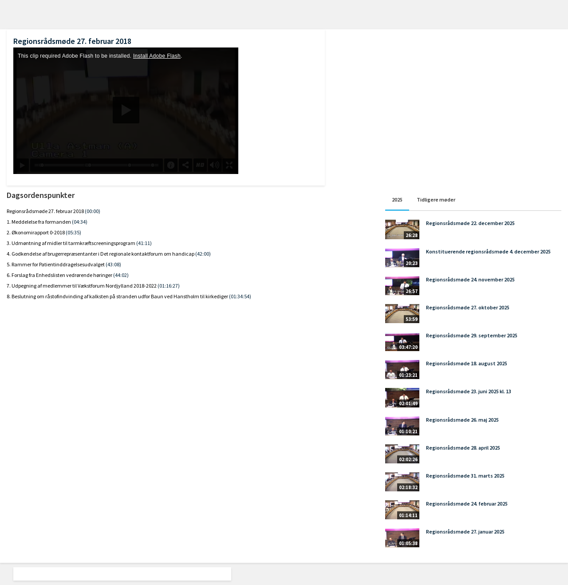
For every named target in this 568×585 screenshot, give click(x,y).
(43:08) (113, 264)
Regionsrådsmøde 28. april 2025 (463, 447)
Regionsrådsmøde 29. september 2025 (471, 335)
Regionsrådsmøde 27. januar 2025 (465, 531)
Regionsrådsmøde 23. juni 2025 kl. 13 (468, 391)
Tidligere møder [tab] (436, 199)
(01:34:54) (240, 296)
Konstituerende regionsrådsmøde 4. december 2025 (488, 251)
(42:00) (203, 253)
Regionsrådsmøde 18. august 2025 (466, 363)
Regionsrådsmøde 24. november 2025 (470, 279)
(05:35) (73, 232)
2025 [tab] (397, 199)
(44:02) (121, 275)
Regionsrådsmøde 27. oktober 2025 (467, 307)
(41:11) (144, 243)
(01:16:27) (169, 285)
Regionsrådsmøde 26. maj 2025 (462, 419)
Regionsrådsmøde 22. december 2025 (470, 223)
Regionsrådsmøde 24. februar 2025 (467, 503)
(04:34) (79, 221)
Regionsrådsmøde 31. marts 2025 (465, 475)
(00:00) (92, 211)
